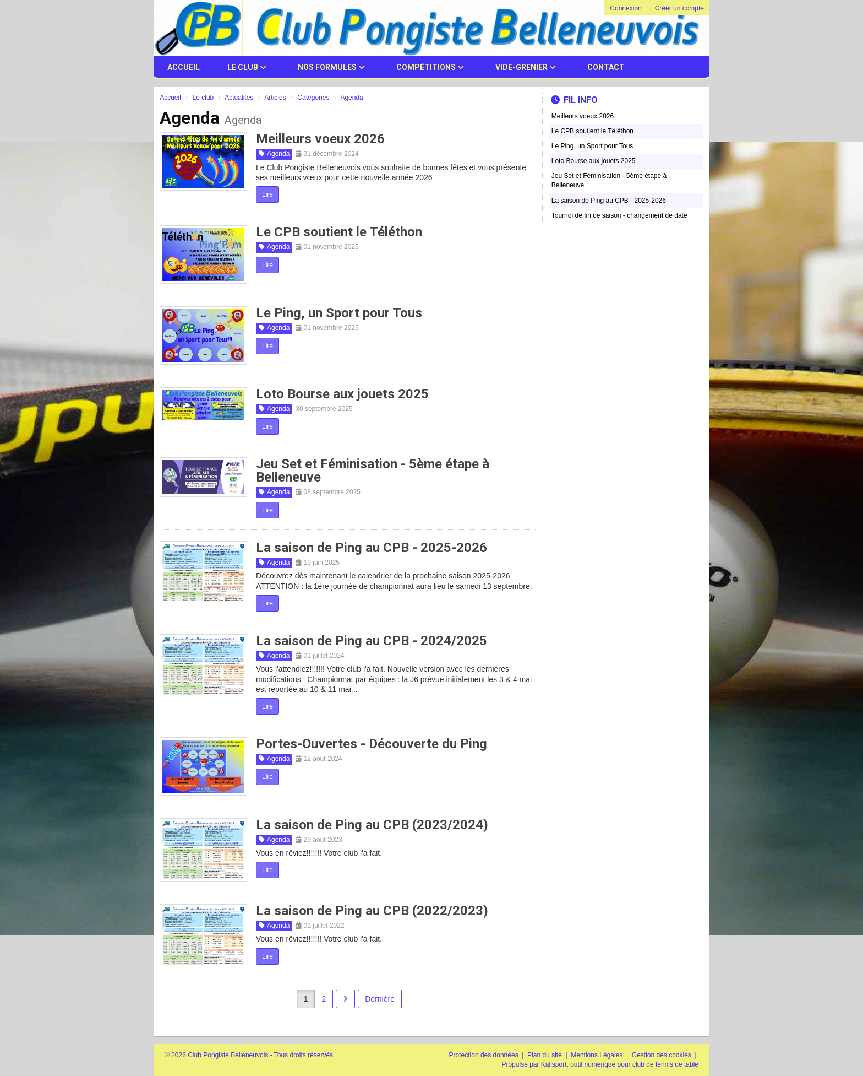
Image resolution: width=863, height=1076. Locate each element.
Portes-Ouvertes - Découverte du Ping (371, 743)
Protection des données (484, 1055)
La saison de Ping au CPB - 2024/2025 (371, 640)
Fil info (574, 100)
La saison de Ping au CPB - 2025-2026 (371, 547)
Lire (267, 194)
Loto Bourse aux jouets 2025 (342, 394)
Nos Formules (331, 67)
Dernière (380, 998)
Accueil (183, 67)
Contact (606, 67)
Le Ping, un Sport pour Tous (339, 313)
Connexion (625, 8)
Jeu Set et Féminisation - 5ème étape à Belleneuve (372, 470)
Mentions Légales (597, 1055)
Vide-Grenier (525, 67)
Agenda (274, 154)
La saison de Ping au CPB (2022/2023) (372, 910)
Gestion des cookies (662, 1055)
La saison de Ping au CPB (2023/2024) (372, 824)
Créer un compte (679, 8)
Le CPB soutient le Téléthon (339, 232)
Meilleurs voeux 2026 (320, 139)
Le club (246, 67)
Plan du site (545, 1055)
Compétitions (430, 67)
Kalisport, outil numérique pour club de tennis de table (619, 1064)
